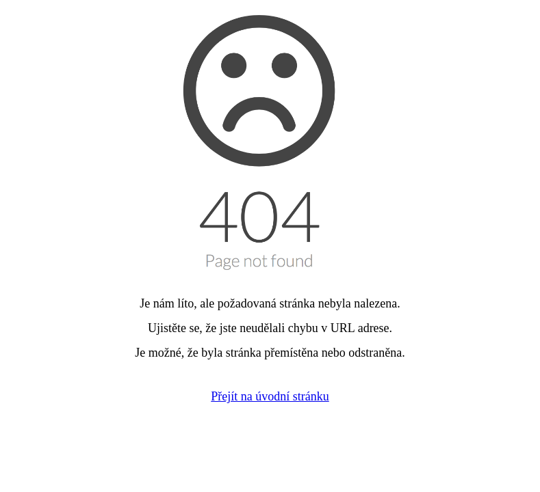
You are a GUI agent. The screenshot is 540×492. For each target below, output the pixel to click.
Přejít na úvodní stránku (270, 396)
